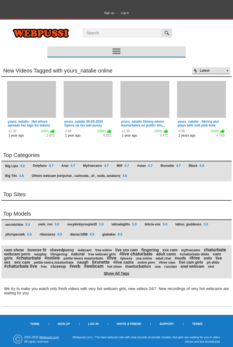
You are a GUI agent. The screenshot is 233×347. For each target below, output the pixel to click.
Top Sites (14, 194)
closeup (58, 266)
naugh (83, 262)
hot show (114, 266)
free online (103, 250)
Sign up (109, 12)
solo (208, 258)
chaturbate (215, 250)
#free (194, 258)
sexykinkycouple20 (85, 224)
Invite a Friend (129, 323)
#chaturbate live (20, 266)
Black (196, 166)
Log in (125, 12)
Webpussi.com (49, 337)
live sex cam (126, 250)
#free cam (167, 262)
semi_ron (48, 224)
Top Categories (21, 155)
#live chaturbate (136, 254)
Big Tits (14, 176)
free (44, 266)
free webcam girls (102, 254)
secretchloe (17, 225)
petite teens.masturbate (53, 262)
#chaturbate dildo (194, 254)
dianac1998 (82, 234)
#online (52, 258)
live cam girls (191, 262)
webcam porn (17, 254)
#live (112, 258)
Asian (145, 166)
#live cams (123, 262)
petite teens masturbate (83, 258)
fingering (150, 250)
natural (78, 254)
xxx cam (170, 250)
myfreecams (190, 250)
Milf (123, 166)
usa (158, 266)
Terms (197, 323)
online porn (146, 262)
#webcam (94, 266)
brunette (101, 262)
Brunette (171, 166)
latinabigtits (124, 224)
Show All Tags (116, 273)
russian (170, 266)
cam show (14, 250)
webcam (85, 250)
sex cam (22, 262)
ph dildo (213, 262)
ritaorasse (51, 234)
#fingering (58, 254)
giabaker (112, 234)
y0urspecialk (18, 234)
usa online (144, 258)
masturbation (138, 266)
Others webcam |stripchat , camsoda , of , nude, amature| (79, 176)
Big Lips (15, 166)
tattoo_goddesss (191, 224)
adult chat (163, 258)
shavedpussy (62, 250)
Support (166, 323)
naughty (40, 254)
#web (75, 266)
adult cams (166, 254)
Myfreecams (96, 166)
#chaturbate (28, 258)
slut (211, 266)
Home (34, 323)
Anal (68, 166)
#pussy (126, 258)
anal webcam (192, 266)
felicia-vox (156, 224)
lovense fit (36, 250)
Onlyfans (43, 166)
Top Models (17, 214)
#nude (180, 258)
